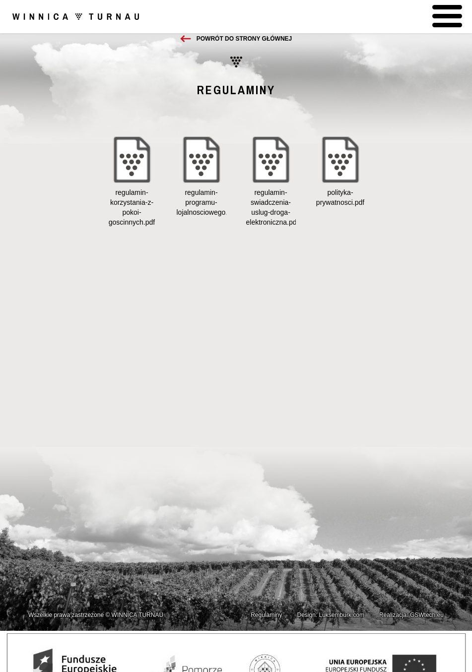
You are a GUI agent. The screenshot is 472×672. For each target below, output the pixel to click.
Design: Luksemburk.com (330, 614)
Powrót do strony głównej (244, 38)
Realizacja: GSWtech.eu (411, 614)
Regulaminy (266, 614)
